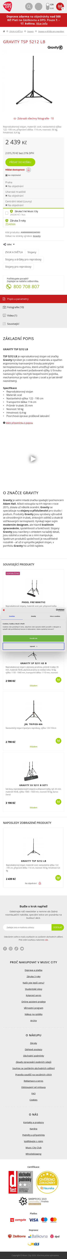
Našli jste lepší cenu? (33, 982)
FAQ (33, 1093)
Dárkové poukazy (33, 1049)
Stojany (30, 31)
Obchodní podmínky (33, 1055)
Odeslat (57, 927)
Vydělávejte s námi (33, 1141)
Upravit (33, 646)
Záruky (33, 1043)
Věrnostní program (33, 1007)
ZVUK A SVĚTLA (16, 31)
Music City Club (34, 1147)
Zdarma (10, 224)
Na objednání (31, 883)
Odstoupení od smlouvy (33, 1087)
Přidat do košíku (20, 162)
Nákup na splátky (33, 1014)
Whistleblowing (33, 1153)
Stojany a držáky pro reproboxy (51, 31)
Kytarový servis (33, 995)
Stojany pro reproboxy (18, 266)
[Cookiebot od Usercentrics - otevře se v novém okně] (51, 610)
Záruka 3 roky (18, 220)
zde (46, 940)
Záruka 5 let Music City (26, 211)
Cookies (33, 1099)
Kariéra (33, 1128)
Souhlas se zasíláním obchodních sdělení (33, 1068)
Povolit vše (33, 638)
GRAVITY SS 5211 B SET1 (33, 785)
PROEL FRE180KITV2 (33, 602)
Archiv (33, 1020)
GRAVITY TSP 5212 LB (33, 860)
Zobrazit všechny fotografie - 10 (35, 118)
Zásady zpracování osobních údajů (33, 1062)
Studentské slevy (33, 989)
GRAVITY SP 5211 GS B (33, 663)
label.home (4, 31)
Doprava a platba (33, 970)
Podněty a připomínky (33, 1134)
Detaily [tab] (33, 616)
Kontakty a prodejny (33, 1122)
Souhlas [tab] (12, 616)
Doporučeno (12, 573)
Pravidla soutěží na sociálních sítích (33, 1074)
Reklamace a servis (33, 1080)
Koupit (58, 680)
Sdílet (9, 244)
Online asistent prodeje (33, 1001)
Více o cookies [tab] (55, 616)
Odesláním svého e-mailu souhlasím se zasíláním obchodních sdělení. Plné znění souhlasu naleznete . (33, 938)
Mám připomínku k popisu (19, 422)
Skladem (33, 685)
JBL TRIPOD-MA (33, 724)
